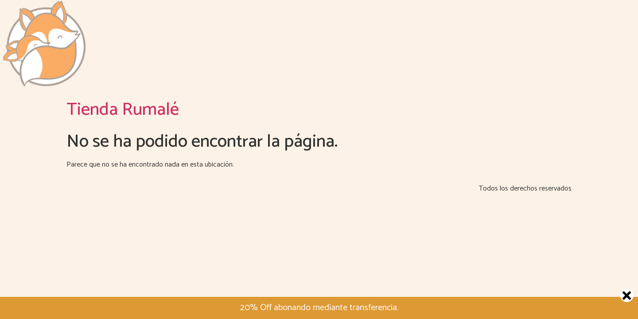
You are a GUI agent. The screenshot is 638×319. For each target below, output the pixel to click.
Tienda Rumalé (122, 109)
